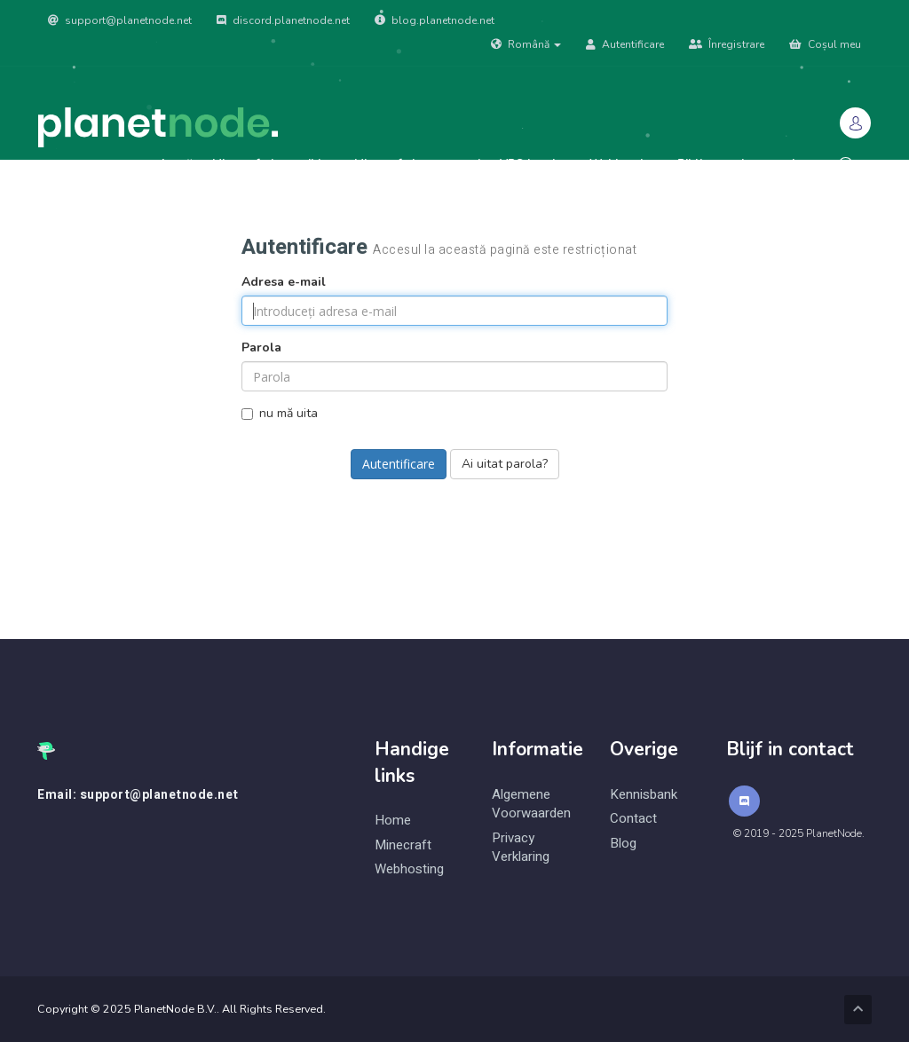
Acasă (176, 164)
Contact (633, 818)
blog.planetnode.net (434, 20)
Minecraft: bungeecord (417, 164)
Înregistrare (726, 44)
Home (393, 820)
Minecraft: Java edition (273, 164)
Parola (261, 347)
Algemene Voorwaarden (531, 804)
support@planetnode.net (120, 20)
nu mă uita (279, 413)
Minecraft (403, 845)
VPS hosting (535, 164)
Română (526, 44)
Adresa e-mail (283, 281)
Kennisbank (643, 794)
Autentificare (625, 44)
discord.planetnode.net (283, 20)
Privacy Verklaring (520, 847)
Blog (623, 843)
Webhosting (623, 164)
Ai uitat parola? (505, 463)
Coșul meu (825, 44)
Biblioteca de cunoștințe (745, 164)
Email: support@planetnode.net (138, 795)
